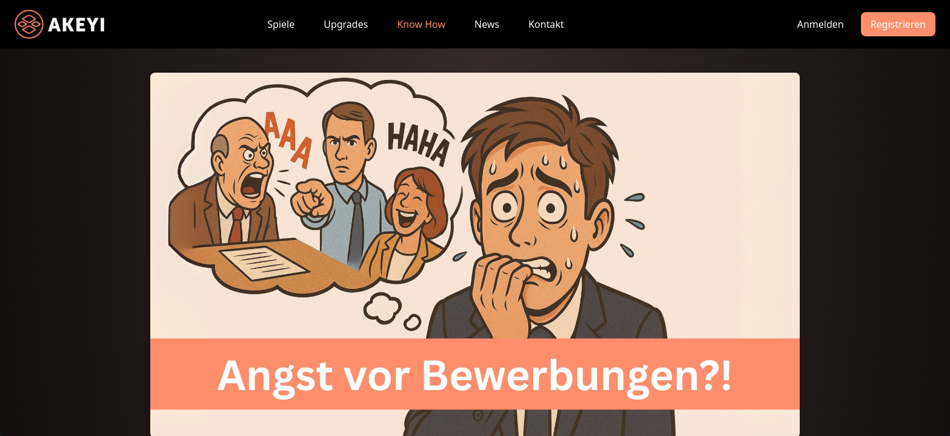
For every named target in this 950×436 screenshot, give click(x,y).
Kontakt (546, 24)
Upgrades (346, 24)
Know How (421, 24)
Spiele (280, 24)
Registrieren (898, 24)
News (486, 24)
